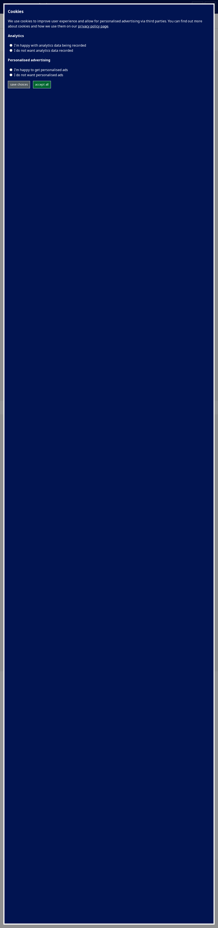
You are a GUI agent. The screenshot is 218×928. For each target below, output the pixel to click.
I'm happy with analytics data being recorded (50, 45)
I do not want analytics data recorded (43, 50)
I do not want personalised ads (38, 75)
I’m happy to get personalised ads (41, 69)
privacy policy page (93, 26)
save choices (19, 84)
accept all (42, 84)
